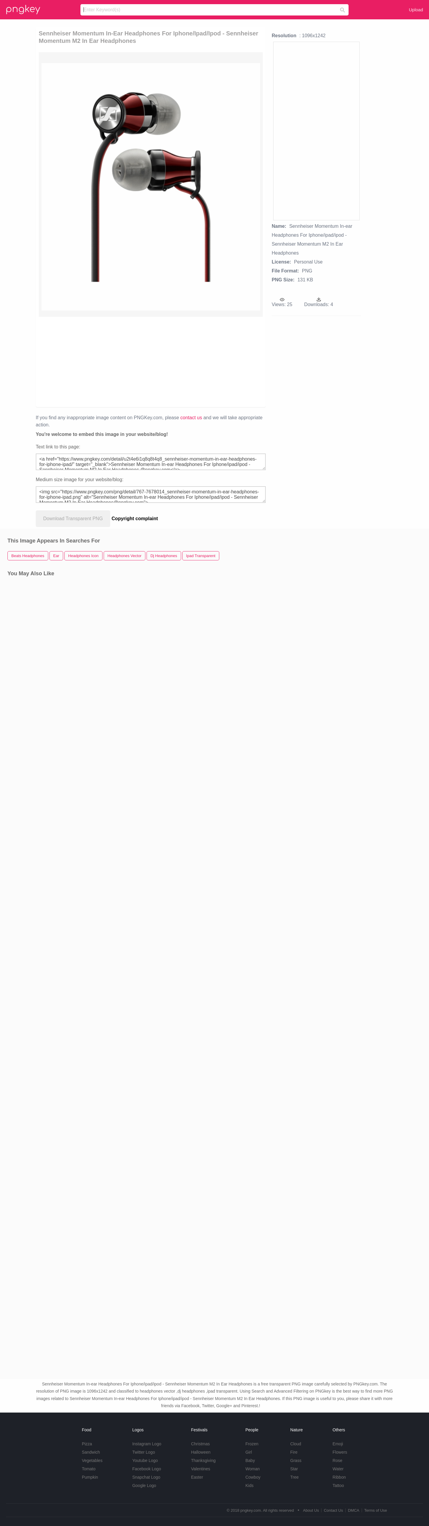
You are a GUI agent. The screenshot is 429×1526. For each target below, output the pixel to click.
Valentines (200, 1468)
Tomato (89, 1468)
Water (337, 1468)
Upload (416, 9)
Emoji (337, 1443)
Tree (294, 1477)
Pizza (87, 1443)
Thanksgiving (203, 1460)
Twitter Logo (143, 1452)
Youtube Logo (145, 1460)
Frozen (252, 1443)
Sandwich (91, 1452)
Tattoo (338, 1485)
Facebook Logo (146, 1468)
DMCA (353, 1510)
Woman (252, 1468)
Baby (250, 1460)
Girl (248, 1452)
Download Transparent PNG (73, 518)
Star (294, 1468)
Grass (295, 1460)
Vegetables (92, 1460)
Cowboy (253, 1477)
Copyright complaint (135, 518)
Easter (197, 1477)
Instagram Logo (146, 1443)
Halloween (200, 1452)
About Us (311, 1510)
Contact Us (333, 1510)
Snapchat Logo (146, 1477)
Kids (249, 1485)
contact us (191, 417)
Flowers (339, 1452)
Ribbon (339, 1477)
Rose (337, 1460)
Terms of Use (375, 1510)
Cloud (295, 1443)
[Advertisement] (108, 361)
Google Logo (144, 1485)
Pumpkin (90, 1477)
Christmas (200, 1443)
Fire (293, 1452)
